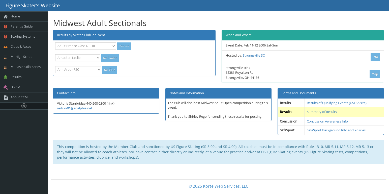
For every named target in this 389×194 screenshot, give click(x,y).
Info (375, 57)
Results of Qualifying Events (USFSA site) (337, 103)
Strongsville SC (254, 55)
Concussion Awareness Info (327, 121)
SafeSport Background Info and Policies (336, 130)
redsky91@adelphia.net (74, 108)
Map (375, 74)
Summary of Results (322, 111)
